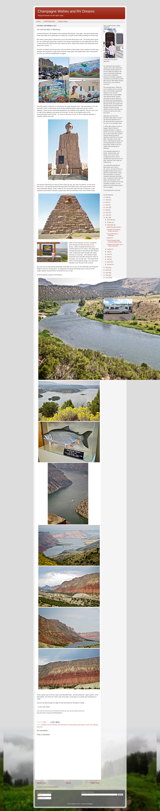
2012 (107, 277)
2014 (107, 272)
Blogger (90, 803)
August (109, 249)
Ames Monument (62, 724)
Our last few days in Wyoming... (112, 234)
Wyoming (39, 727)
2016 (107, 267)
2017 (107, 217)
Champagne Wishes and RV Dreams (66, 11)
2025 (107, 197)
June (108, 254)
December (110, 219)
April (108, 259)
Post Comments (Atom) (51, 787)
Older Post (95, 783)
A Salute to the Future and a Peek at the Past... (115, 245)
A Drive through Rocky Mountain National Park (114, 241)
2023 (107, 202)
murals (82, 49)
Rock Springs (94, 724)
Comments (42, 798)
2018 (107, 215)
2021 (107, 207)
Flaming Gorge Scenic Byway (76, 724)
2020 (107, 210)
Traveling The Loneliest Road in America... (113, 230)
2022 (107, 205)
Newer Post (41, 783)
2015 (107, 270)
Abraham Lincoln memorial (49, 724)
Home (39, 21)
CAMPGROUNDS (49, 21)
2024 (107, 200)
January (109, 264)
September (110, 225)
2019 (107, 212)
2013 (107, 275)
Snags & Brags (63, 21)
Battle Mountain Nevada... (114, 227)
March (109, 262)
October (109, 222)
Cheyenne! (110, 238)
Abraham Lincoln (71, 114)
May (108, 256)
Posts (40, 794)
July (108, 251)
